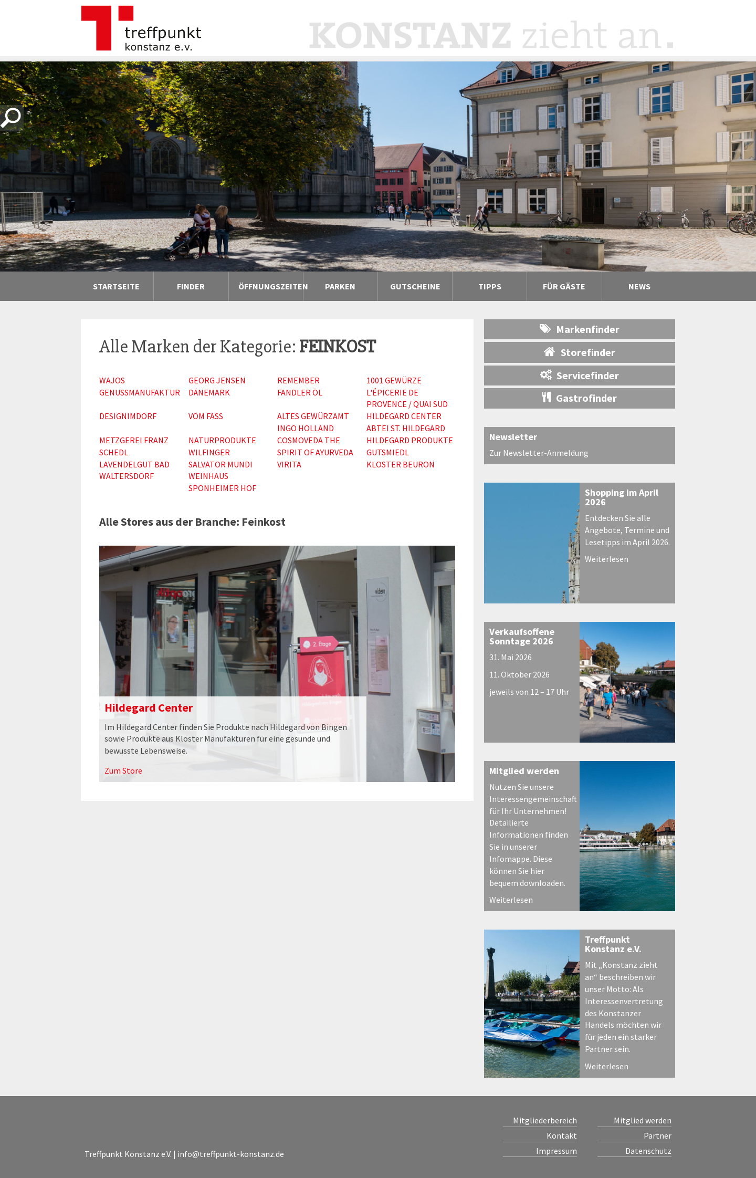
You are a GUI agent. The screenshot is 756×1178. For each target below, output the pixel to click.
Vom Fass (205, 416)
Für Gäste (564, 286)
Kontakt (562, 1135)
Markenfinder (580, 329)
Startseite (116, 286)
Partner (657, 1135)
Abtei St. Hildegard (405, 428)
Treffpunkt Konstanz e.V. (613, 944)
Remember (298, 380)
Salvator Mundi (220, 464)
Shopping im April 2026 (621, 497)
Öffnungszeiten (270, 286)
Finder (191, 286)
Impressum (556, 1150)
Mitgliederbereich (545, 1120)
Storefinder (579, 352)
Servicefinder (579, 375)
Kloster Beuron (400, 464)
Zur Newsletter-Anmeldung (539, 452)
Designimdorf (127, 416)
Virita (289, 464)
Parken (340, 286)
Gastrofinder (579, 397)
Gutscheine (415, 286)
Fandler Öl (299, 392)
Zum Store (123, 770)
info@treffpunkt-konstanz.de (230, 1154)
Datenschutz (648, 1150)
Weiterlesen (606, 559)
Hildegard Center (404, 416)
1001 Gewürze (394, 380)
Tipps (489, 286)
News (639, 286)
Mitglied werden (524, 771)
